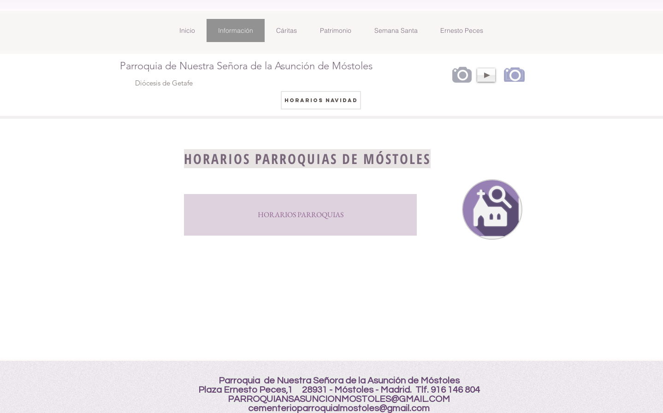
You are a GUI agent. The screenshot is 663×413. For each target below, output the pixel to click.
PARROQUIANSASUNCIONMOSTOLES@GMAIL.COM (339, 399)
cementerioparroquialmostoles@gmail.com (339, 408)
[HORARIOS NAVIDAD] (321, 100)
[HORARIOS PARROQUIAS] (300, 215)
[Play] (486, 75)
